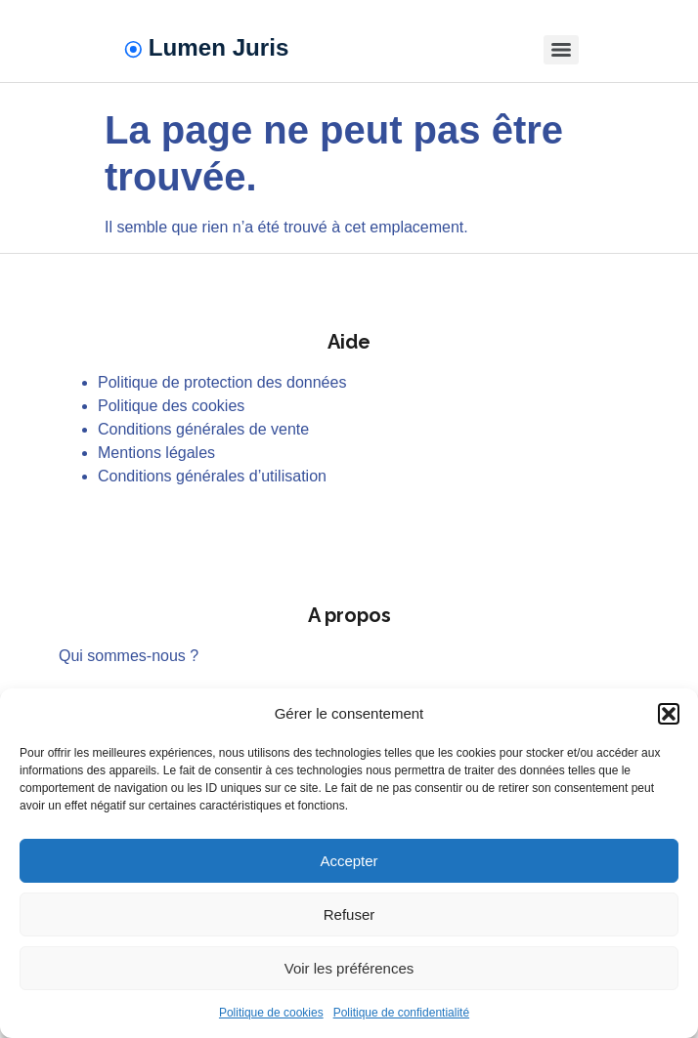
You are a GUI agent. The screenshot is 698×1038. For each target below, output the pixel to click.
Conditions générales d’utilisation (212, 476)
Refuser (349, 914)
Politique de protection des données (222, 382)
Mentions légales (156, 452)
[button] (668, 714)
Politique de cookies (271, 1012)
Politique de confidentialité (401, 1012)
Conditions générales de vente (203, 429)
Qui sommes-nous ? (128, 655)
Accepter (348, 860)
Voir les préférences (349, 968)
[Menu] (561, 49)
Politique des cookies (171, 405)
